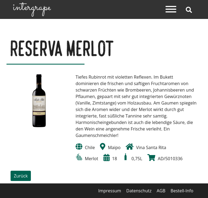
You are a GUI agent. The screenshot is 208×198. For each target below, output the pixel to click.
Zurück (21, 176)
